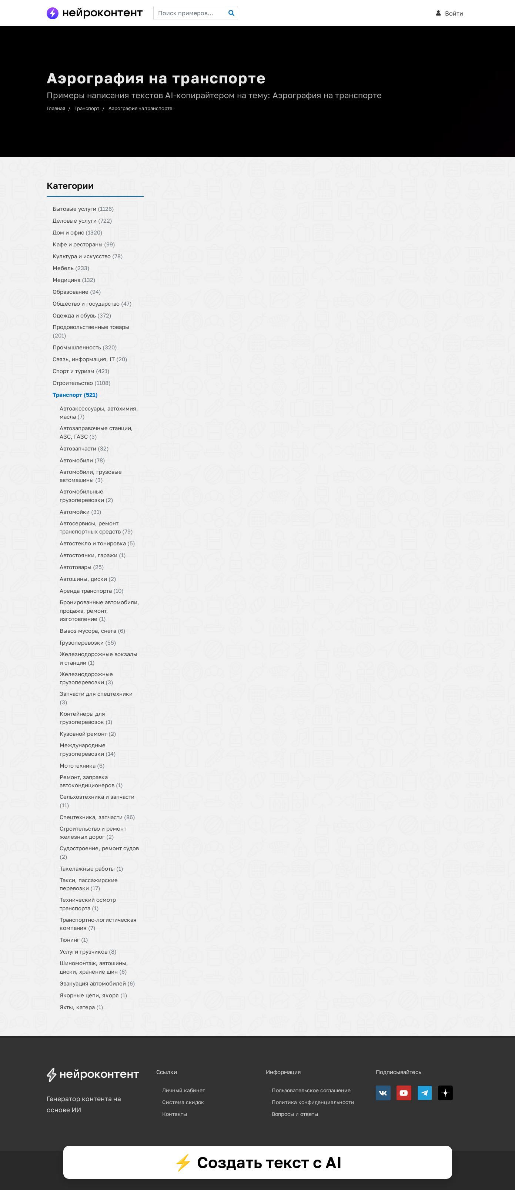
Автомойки (80, 511)
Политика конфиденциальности (313, 1102)
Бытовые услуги (83, 208)
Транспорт (86, 108)
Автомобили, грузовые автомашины (91, 475)
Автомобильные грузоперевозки (86, 495)
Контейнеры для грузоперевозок (86, 717)
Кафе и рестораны (84, 244)
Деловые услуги (82, 220)
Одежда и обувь (82, 315)
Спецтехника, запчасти (97, 816)
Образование (77, 291)
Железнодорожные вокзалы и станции (98, 658)
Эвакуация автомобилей (97, 983)
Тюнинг (74, 939)
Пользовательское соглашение (311, 1090)
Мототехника (82, 765)
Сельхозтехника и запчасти (97, 800)
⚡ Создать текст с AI (257, 1162)
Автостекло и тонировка (97, 543)
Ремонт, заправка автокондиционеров (91, 780)
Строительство (82, 382)
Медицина (74, 279)
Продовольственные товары (91, 331)
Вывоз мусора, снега (93, 630)
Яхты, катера (81, 1006)
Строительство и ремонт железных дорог (93, 832)
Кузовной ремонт (88, 733)
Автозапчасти (84, 448)
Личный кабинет (183, 1090)
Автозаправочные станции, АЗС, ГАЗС (96, 432)
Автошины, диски (88, 578)
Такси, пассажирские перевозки (89, 883)
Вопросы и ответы (295, 1114)
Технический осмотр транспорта (88, 903)
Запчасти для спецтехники (96, 697)
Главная (56, 108)
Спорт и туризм (81, 370)
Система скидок (183, 1102)
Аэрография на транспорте (140, 108)
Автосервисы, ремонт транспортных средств (96, 527)
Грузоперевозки (88, 642)
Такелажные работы (91, 868)
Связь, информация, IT (90, 358)
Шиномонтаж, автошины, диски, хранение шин (94, 967)
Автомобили (82, 459)
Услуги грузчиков (88, 951)
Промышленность (85, 346)
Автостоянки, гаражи (93, 555)
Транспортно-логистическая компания (98, 923)
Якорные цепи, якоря (93, 994)
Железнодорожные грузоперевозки (86, 677)
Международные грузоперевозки (88, 749)
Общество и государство (92, 303)
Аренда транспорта (92, 590)
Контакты (174, 1114)
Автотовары (82, 567)
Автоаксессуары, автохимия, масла (99, 412)
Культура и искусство (88, 256)
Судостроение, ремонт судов (99, 852)
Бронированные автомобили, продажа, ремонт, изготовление (99, 610)
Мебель (71, 268)
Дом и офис (78, 232)
